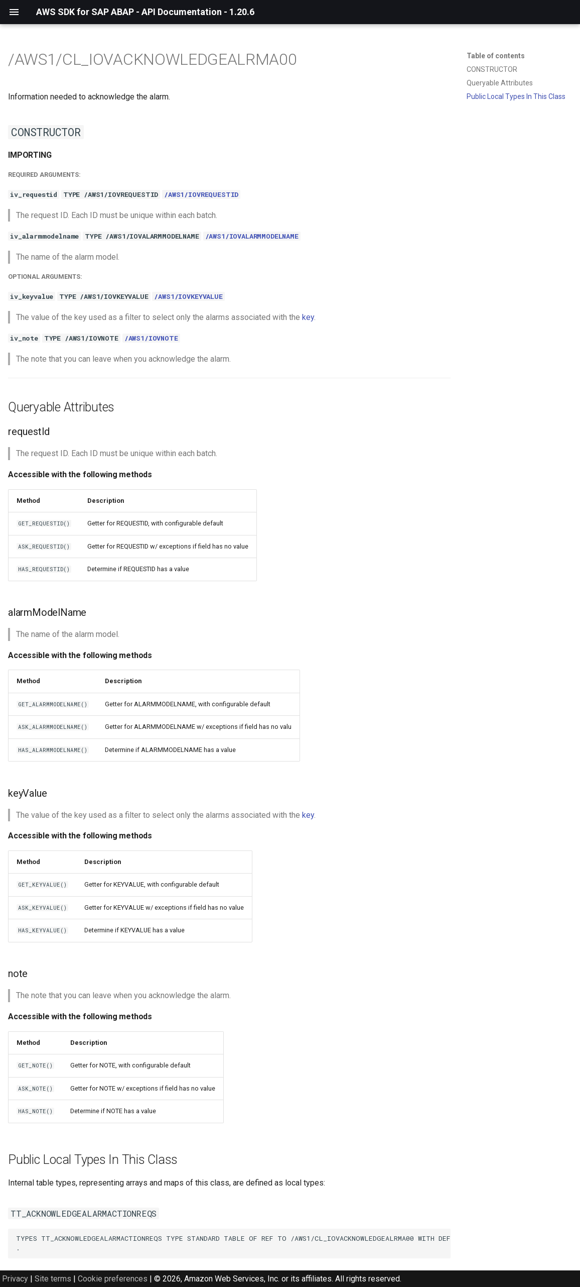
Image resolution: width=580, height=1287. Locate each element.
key (308, 317)
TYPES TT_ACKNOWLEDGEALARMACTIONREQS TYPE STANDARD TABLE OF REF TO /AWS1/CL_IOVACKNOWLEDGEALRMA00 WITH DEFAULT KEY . (233, 1243)
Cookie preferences (113, 1278)
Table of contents (496, 56)
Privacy (15, 1278)
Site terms (53, 1278)
